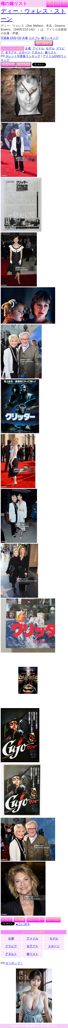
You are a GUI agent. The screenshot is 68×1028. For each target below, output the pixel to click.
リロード (8, 64)
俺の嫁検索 (44, 43)
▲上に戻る (22, 924)
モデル (50, 48)
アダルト (37, 52)
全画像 (19, 919)
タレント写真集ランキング (22, 56)
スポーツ (24, 52)
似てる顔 (23, 64)
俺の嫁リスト (14, 3)
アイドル (38, 48)
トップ (7, 919)
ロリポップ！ (14, 963)
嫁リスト (50, 3)
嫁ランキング (50, 37)
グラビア (11, 946)
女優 (28, 48)
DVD (13, 37)
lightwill (29, 1025)
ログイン (64, 3)
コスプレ (34, 37)
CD (19, 37)
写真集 (5, 37)
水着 (25, 37)
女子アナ (11, 52)
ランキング (57, 3)
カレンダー (35, 919)
